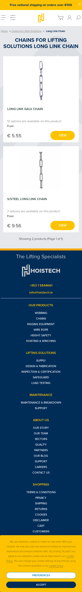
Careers (41, 467)
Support (41, 408)
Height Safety (41, 335)
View (62, 135)
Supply (41, 360)
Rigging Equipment (41, 324)
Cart (41, 526)
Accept (41, 584)
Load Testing (40, 383)
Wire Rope (41, 330)
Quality (41, 444)
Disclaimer (41, 520)
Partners (41, 450)
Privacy (40, 498)
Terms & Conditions (41, 492)
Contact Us (41, 472)
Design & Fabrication (41, 366)
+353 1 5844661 (41, 285)
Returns (41, 509)
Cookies (41, 514)
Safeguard (41, 377)
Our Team (41, 433)
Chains (41, 318)
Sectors (41, 439)
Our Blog (41, 456)
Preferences (41, 575)
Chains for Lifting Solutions (26, 31)
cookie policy (56, 565)
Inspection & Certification (40, 372)
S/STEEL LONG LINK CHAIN (27, 199)
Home (4, 31)
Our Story (41, 428)
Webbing (41, 313)
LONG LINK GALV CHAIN (25, 109)
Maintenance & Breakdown (41, 402)
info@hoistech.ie (41, 292)
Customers (41, 531)
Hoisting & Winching (41, 341)
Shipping (41, 503)
